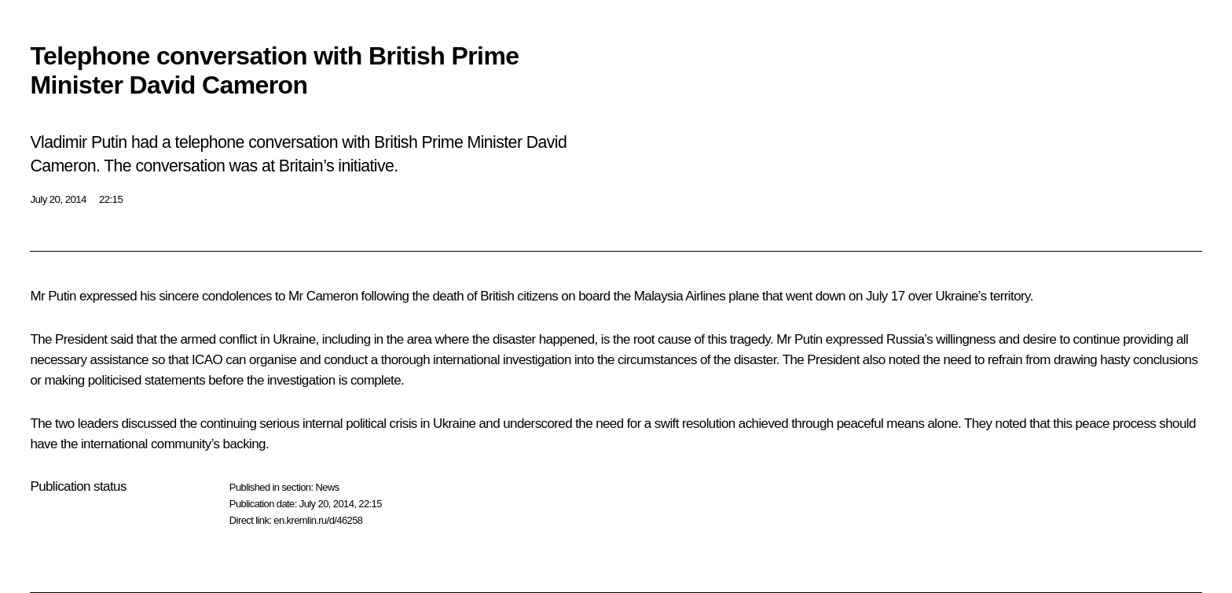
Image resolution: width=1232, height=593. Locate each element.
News (327, 487)
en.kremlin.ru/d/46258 (317, 520)
